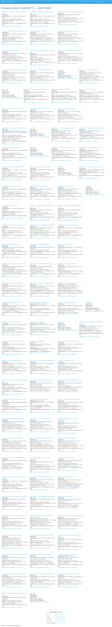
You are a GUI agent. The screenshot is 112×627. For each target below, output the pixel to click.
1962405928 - (13, 166)
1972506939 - (67, 108)
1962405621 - (42, 573)
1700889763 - (88, 70)
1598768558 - (68, 225)
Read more (19, 26)
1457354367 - (41, 535)
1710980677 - (66, 360)
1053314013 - (90, 147)
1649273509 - (12, 322)
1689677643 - (42, 225)
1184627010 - (42, 496)
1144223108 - (62, 147)
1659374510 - (42, 263)
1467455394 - (40, 418)
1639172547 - (70, 515)
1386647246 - (42, 283)
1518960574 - (91, 128)
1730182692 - (89, 302)
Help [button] (108, 1)
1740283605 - (14, 263)
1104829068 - (12, 302)
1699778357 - (33, 593)
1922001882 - (67, 302)
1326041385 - (66, 186)
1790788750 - (33, 128)
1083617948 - (68, 341)
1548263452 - (11, 535)
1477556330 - (12, 283)
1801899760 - (42, 360)
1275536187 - (15, 554)
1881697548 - (39, 399)
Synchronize (12, 26)
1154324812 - (42, 380)
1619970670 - (5, 89)
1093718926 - (65, 496)
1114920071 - (11, 244)
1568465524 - (11, 50)
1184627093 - (41, 554)
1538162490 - (38, 322)
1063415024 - (39, 108)
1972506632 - (13, 399)
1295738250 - (14, 70)
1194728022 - (41, 438)
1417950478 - (39, 186)
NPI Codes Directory (100, 1)
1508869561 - (11, 186)
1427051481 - (11, 147)
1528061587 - (36, 89)
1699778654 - (91, 166)
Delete (6, 26)
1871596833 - (41, 166)
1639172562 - (66, 457)
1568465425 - (67, 263)
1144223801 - (67, 554)
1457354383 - (40, 477)
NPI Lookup (81, 1)
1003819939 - (67, 438)
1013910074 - (61, 70)
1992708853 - (12, 360)
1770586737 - (14, 225)
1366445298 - (66, 477)
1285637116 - (12, 438)
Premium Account (90, 1)
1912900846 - (14, 457)
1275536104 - (14, 496)
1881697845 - (13, 128)
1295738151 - (68, 283)
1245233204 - (87, 89)
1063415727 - (68, 380)
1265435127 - (12, 341)
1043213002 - (10, 205)
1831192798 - (65, 244)
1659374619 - (69, 31)
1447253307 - (61, 322)
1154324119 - (13, 108)
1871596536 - (69, 573)
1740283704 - (38, 31)
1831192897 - (14, 31)
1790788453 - (69, 399)
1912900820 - (13, 515)
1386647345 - (69, 50)
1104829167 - (41, 70)
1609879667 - (63, 128)
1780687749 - (61, 166)
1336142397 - (61, 89)
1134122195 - (89, 186)
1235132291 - (33, 147)
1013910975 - (40, 302)
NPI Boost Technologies (8, 2)
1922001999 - (70, 11)
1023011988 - (40, 244)
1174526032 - (37, 341)
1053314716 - (14, 573)
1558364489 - (13, 418)
